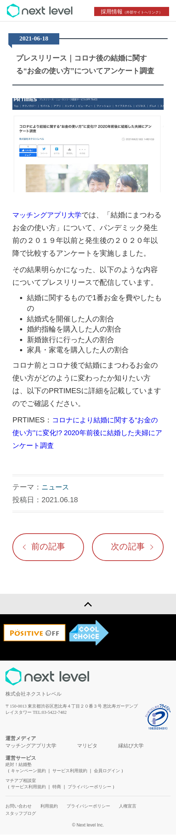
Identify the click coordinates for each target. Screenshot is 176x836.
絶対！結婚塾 (18, 766)
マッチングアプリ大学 (48, 215)
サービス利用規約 (70, 772)
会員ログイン (107, 772)
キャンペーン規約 (28, 772)
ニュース (56, 487)
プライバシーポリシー (89, 788)
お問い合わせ (18, 807)
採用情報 (133, 11)
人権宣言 (127, 807)
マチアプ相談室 (20, 782)
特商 (56, 788)
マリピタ (87, 747)
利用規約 (49, 807)
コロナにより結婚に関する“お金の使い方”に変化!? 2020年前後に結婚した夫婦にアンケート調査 (87, 432)
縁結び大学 (131, 747)
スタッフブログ (20, 814)
